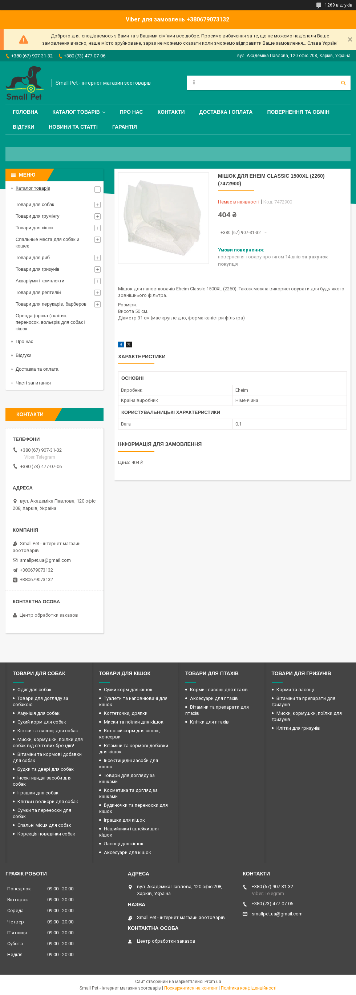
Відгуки (23, 127)
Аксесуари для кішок (127, 852)
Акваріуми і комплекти (40, 280)
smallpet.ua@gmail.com (45, 560)
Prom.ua (213, 981)
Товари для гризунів (38, 269)
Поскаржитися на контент (191, 988)
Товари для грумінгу (38, 216)
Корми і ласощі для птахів (219, 689)
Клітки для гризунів (298, 728)
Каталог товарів (76, 112)
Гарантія (124, 127)
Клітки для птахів (209, 722)
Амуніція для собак (38, 713)
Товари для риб (33, 257)
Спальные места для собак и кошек (47, 243)
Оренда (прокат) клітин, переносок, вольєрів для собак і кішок (50, 322)
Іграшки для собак (37, 792)
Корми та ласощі (295, 689)
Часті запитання (33, 383)
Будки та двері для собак (45, 769)
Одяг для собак (34, 689)
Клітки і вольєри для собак (47, 801)
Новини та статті (73, 127)
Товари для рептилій (38, 292)
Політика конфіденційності (248, 988)
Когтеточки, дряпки (125, 713)
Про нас (131, 112)
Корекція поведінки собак (46, 834)
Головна (25, 112)
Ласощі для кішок (123, 843)
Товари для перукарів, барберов (51, 304)
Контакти (171, 112)
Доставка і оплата (226, 112)
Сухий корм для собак (41, 722)
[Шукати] (343, 83)
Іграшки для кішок (124, 820)
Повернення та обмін (298, 112)
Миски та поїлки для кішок (133, 722)
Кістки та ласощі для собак (47, 730)
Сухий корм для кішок (128, 689)
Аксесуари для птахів (214, 698)
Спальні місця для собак (44, 825)
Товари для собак (35, 204)
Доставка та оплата (37, 369)
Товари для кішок (34, 227)
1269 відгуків (338, 5)
